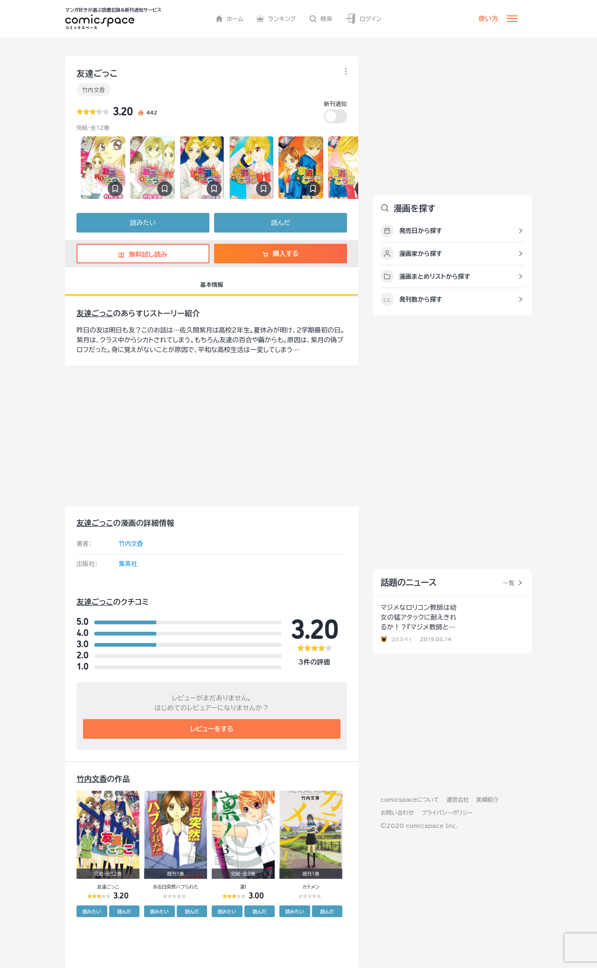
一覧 (508, 583)
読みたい (143, 222)
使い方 (488, 18)
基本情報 (211, 284)
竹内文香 (93, 89)
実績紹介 (487, 799)
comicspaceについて (410, 799)
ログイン (363, 19)
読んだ (280, 222)
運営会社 (457, 799)
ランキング (276, 18)
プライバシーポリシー (447, 812)
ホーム (229, 18)
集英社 (128, 564)
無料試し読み (142, 254)
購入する (280, 253)
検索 (321, 18)
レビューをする (212, 729)
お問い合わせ (397, 812)
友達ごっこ (94, 313)
